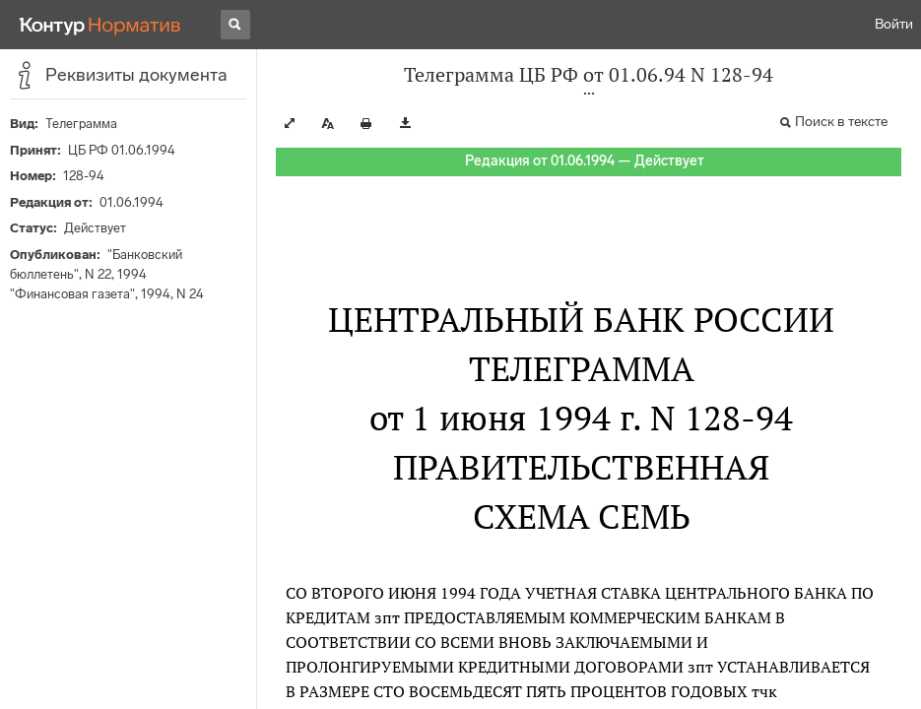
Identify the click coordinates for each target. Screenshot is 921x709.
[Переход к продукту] (100, 24)
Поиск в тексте (841, 121)
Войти (894, 24)
